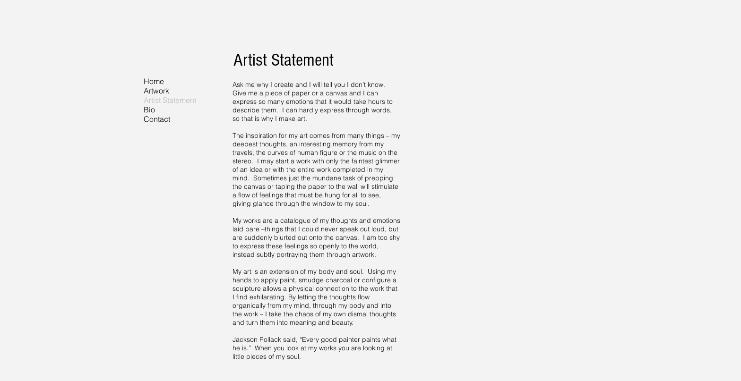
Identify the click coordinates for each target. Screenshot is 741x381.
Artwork (156, 90)
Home (154, 81)
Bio (149, 109)
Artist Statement (170, 100)
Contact (157, 119)
